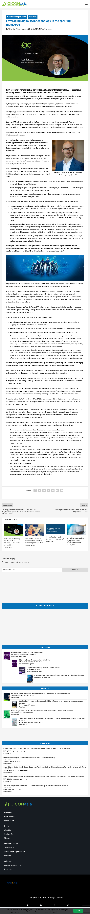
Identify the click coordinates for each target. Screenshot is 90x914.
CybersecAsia (9, 817)
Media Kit (7, 856)
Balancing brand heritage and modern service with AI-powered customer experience (40, 694)
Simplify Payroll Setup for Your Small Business (43, 668)
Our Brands (8, 813)
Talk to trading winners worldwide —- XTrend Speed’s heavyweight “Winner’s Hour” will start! (35, 786)
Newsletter (8, 870)
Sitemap (7, 839)
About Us (7, 831)
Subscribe (8, 862)
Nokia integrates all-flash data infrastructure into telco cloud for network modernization (42, 711)
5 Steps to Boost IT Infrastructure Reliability (34, 660)
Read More (15, 698)
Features (32, 17)
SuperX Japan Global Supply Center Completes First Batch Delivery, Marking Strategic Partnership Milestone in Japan (44, 768)
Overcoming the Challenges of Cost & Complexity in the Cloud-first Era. (59, 676)
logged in (14, 562)
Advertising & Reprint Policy (14, 852)
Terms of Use (9, 848)
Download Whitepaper (19, 657)
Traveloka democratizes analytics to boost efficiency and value (75, 541)
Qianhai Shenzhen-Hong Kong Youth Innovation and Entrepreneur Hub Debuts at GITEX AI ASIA (36, 749)
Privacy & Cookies (11, 844)
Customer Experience (16, 17)
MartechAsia (9, 821)
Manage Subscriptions (12, 866)
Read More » (7, 754)
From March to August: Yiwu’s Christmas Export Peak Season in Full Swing (29, 758)
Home (6, 827)
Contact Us (8, 835)
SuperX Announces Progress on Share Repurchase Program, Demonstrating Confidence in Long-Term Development (43, 777)
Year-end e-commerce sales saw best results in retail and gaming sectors (34, 541)
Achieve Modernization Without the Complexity (27, 653)
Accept (78, 911)
